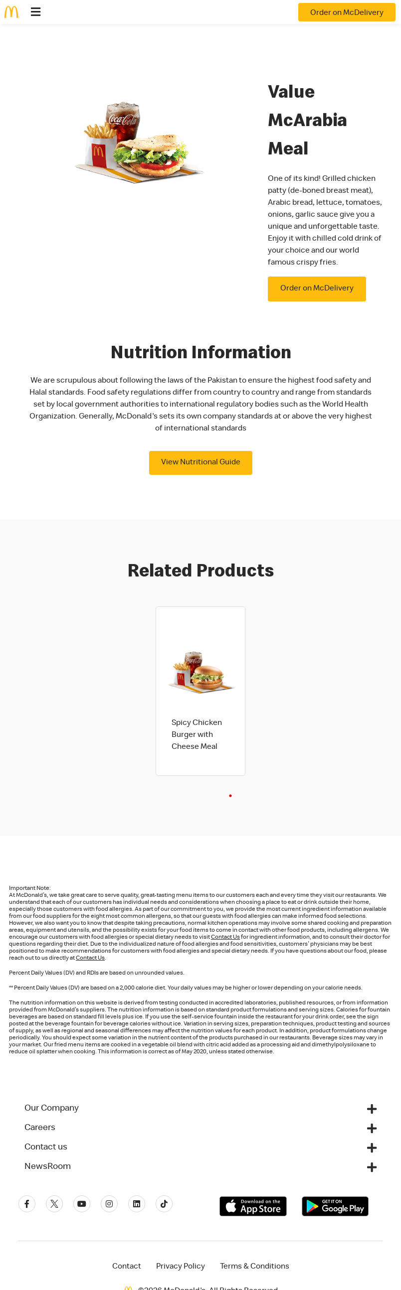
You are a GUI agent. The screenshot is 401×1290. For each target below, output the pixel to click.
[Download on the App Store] (253, 1206)
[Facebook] (26, 1203)
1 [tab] (230, 796)
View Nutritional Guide (200, 463)
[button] (200, 1108)
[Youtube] (81, 1203)
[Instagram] (109, 1203)
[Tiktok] (164, 1203)
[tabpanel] (200, 691)
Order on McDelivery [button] (317, 289)
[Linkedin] (136, 1203)
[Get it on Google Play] (335, 1206)
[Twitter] (54, 1203)
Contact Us (225, 938)
